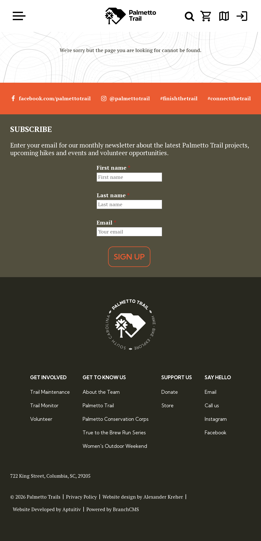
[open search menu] (190, 16)
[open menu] (19, 15)
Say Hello (218, 377)
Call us (212, 405)
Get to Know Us (104, 377)
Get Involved (48, 377)
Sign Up (129, 257)
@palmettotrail (125, 98)
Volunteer (41, 419)
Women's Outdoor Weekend (115, 446)
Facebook (215, 432)
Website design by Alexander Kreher (142, 497)
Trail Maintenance (50, 392)
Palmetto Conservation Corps (116, 419)
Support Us (176, 377)
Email (106, 222)
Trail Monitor (44, 405)
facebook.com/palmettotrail (50, 98)
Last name (113, 195)
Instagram (216, 419)
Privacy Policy (81, 497)
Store (167, 405)
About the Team (101, 392)
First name (113, 167)
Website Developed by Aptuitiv (47, 509)
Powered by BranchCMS (112, 509)
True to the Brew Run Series (114, 432)
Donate (169, 392)
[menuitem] (242, 16)
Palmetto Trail (98, 405)
